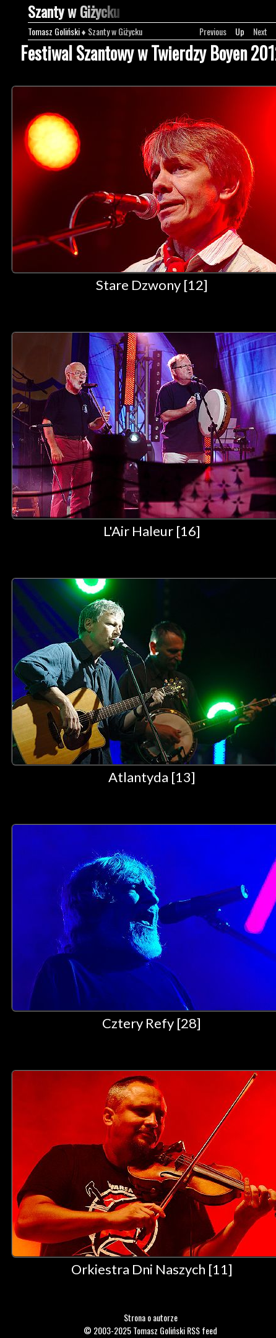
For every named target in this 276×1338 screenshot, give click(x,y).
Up (239, 31)
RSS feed (202, 1330)
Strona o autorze (151, 1317)
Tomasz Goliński (54, 31)
